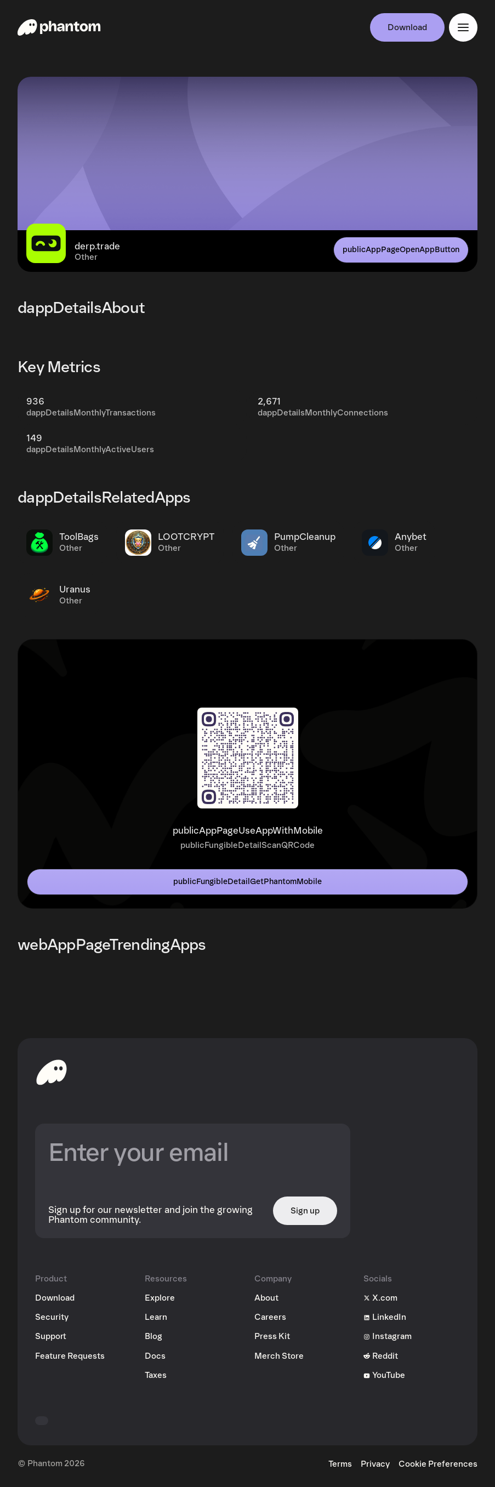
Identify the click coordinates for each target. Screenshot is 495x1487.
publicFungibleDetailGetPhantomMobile (247, 881)
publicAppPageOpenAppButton (401, 249)
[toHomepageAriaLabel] (51, 1072)
